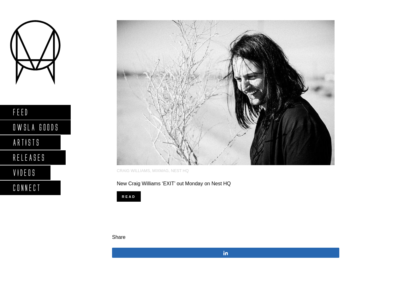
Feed (21, 112)
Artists (26, 142)
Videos (24, 172)
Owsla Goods (36, 127)
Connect (27, 187)
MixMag (160, 170)
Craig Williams (133, 170)
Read (129, 197)
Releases (29, 157)
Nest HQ (180, 170)
